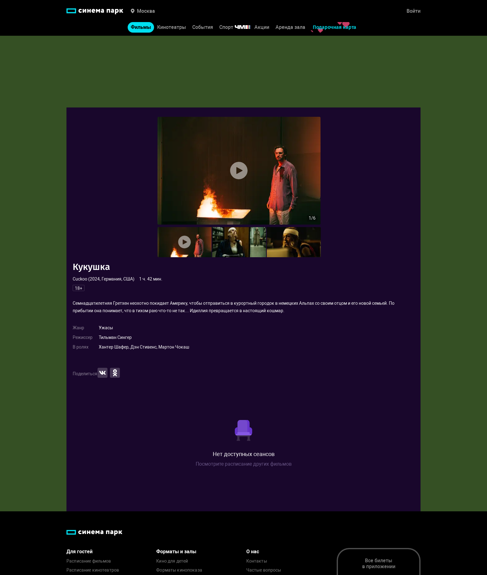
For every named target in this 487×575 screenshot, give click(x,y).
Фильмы (141, 27)
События (202, 27)
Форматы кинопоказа (179, 570)
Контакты (256, 561)
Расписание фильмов (88, 561)
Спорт (238, 27)
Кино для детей (172, 561)
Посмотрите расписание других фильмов (244, 464)
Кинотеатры (171, 27)
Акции (261, 27)
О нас (252, 551)
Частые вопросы (263, 570)
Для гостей (79, 551)
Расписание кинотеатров (92, 570)
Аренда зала (290, 27)
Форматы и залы (176, 551)
